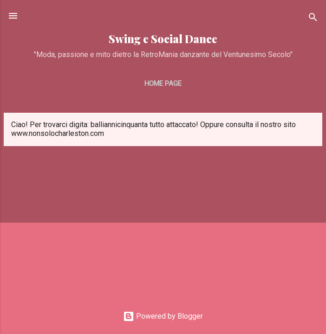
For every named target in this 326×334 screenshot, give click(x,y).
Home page (163, 83)
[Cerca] (313, 19)
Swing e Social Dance (163, 39)
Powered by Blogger (163, 316)
